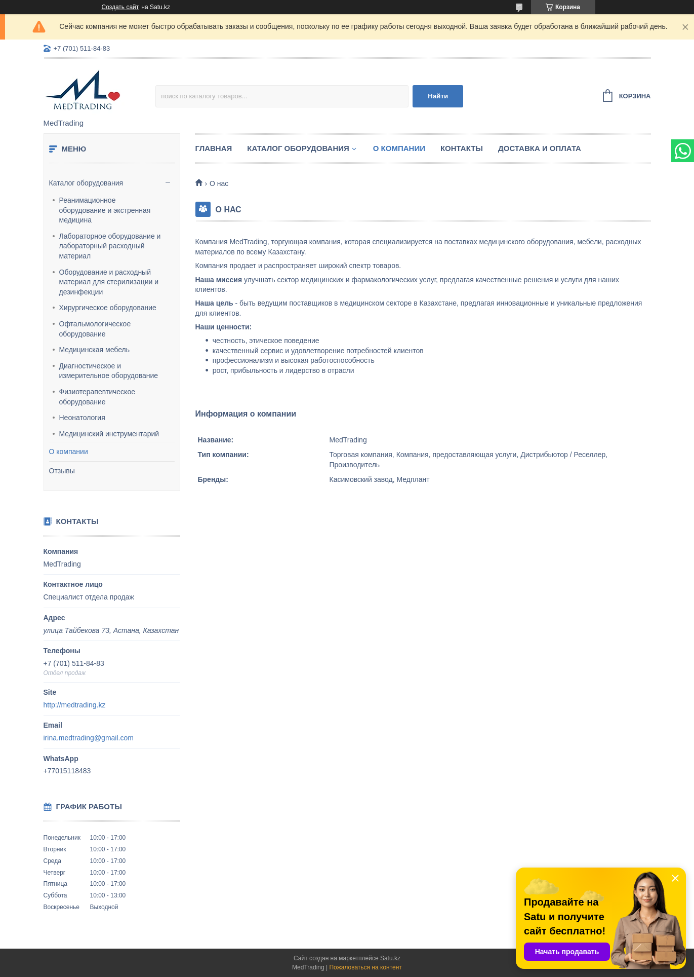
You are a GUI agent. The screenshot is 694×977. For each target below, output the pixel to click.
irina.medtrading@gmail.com (89, 738)
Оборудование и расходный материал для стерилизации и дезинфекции (109, 282)
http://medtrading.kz (75, 705)
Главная (213, 148)
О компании (68, 451)
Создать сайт (120, 7)
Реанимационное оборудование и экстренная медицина (105, 210)
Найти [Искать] (438, 96)
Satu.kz (390, 958)
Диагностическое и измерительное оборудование (108, 371)
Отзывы (62, 471)
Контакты (461, 148)
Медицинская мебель (94, 350)
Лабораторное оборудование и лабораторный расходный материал (110, 246)
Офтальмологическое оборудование (95, 329)
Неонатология (82, 418)
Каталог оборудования (86, 183)
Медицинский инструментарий (109, 434)
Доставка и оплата (539, 148)
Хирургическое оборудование (107, 308)
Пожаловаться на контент (365, 967)
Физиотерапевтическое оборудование (97, 397)
